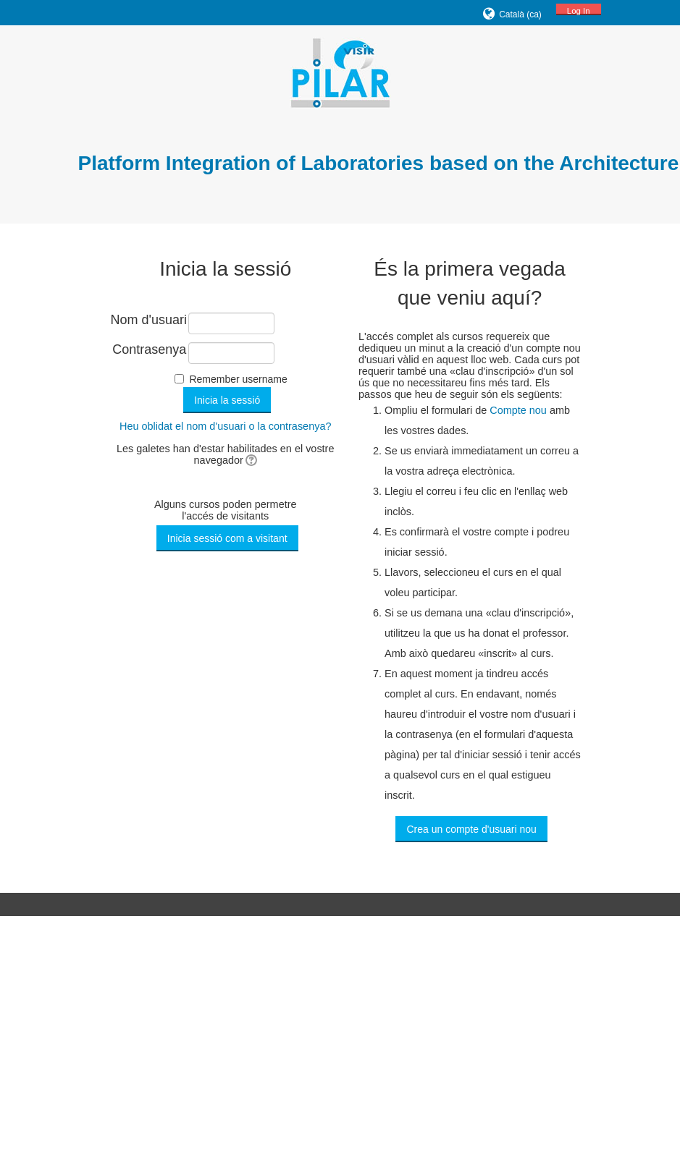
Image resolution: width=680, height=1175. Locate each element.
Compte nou (518, 410)
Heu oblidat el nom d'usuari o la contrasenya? (225, 426)
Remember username (238, 379)
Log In (578, 11)
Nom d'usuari (149, 320)
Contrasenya (149, 349)
